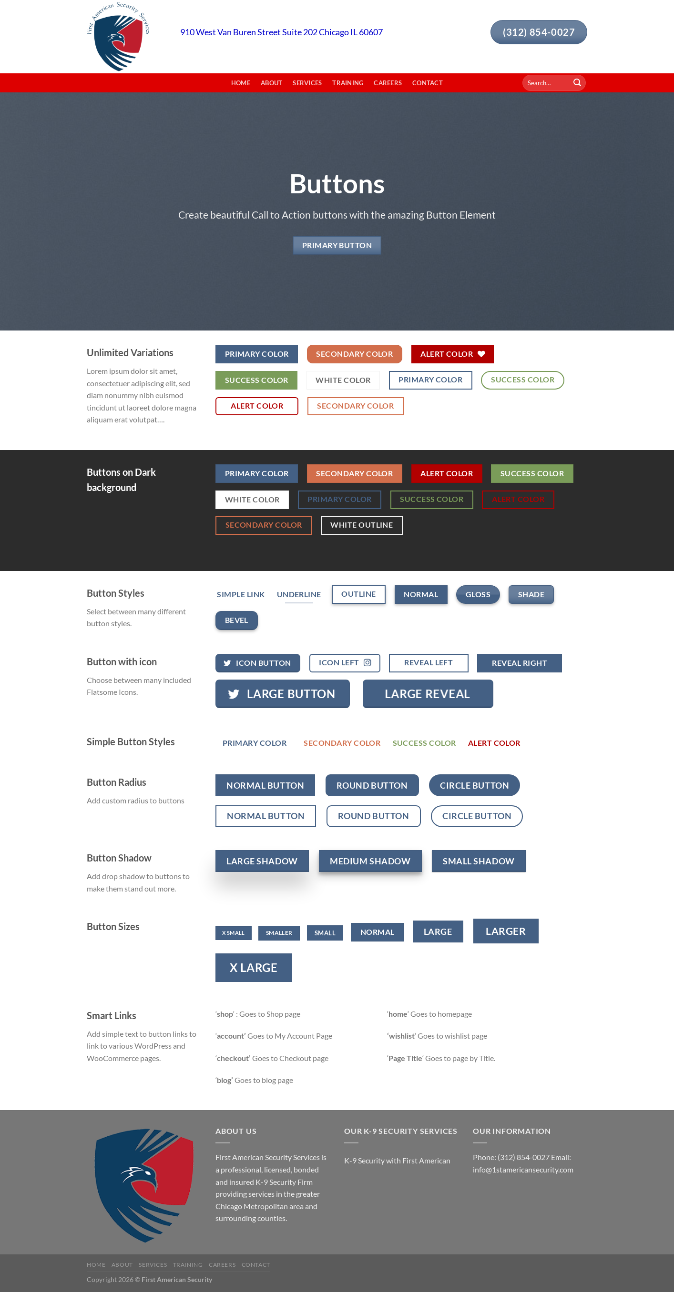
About (271, 83)
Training (347, 83)
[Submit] (577, 83)
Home (240, 83)
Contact (427, 83)
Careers (388, 83)
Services (307, 83)
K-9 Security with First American (397, 1160)
